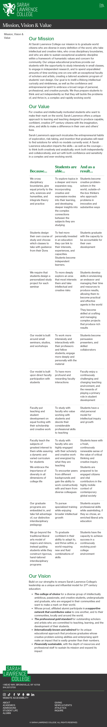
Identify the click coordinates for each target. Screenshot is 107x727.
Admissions (9, 708)
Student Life (10, 710)
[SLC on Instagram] (5, 695)
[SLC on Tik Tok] (10, 695)
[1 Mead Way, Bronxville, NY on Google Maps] (21, 684)
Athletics (60, 708)
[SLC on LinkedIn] (33, 695)
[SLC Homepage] (17, 673)
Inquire (59, 710)
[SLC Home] (20, 10)
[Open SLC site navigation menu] (101, 7)
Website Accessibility (15, 698)
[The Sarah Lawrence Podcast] (24, 695)
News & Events (63, 705)
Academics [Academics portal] (9, 705)
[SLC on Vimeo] (19, 695)
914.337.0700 (9, 687)
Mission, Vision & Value (13, 36)
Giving (58, 702)
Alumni (7, 713)
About (6, 702)
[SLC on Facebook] (14, 695)
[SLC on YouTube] (28, 695)
